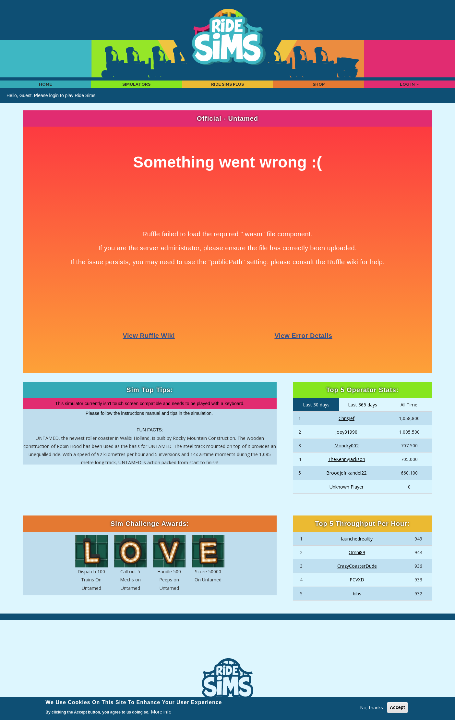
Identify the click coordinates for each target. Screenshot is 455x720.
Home (46, 89)
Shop (318, 89)
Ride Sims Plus (227, 89)
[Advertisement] (228, 648)
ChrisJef (346, 427)
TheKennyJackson (346, 468)
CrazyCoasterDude (357, 575)
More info (161, 712)
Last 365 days (362, 414)
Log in (409, 89)
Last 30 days (316, 414)
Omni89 (357, 561)
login (54, 104)
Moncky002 (346, 455)
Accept (397, 707)
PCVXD (357, 589)
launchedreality (357, 547)
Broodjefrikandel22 (346, 482)
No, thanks (371, 707)
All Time (409, 414)
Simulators (136, 89)
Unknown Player (346, 495)
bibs (357, 602)
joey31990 (346, 441)
